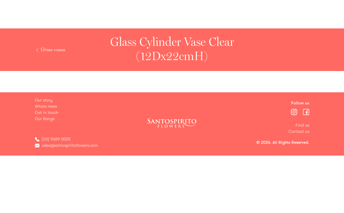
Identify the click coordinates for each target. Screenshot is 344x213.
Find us (302, 125)
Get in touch (46, 112)
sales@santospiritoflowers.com (70, 145)
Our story (44, 100)
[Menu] (294, 111)
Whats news (46, 106)
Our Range (45, 119)
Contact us (299, 131)
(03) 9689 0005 (56, 139)
